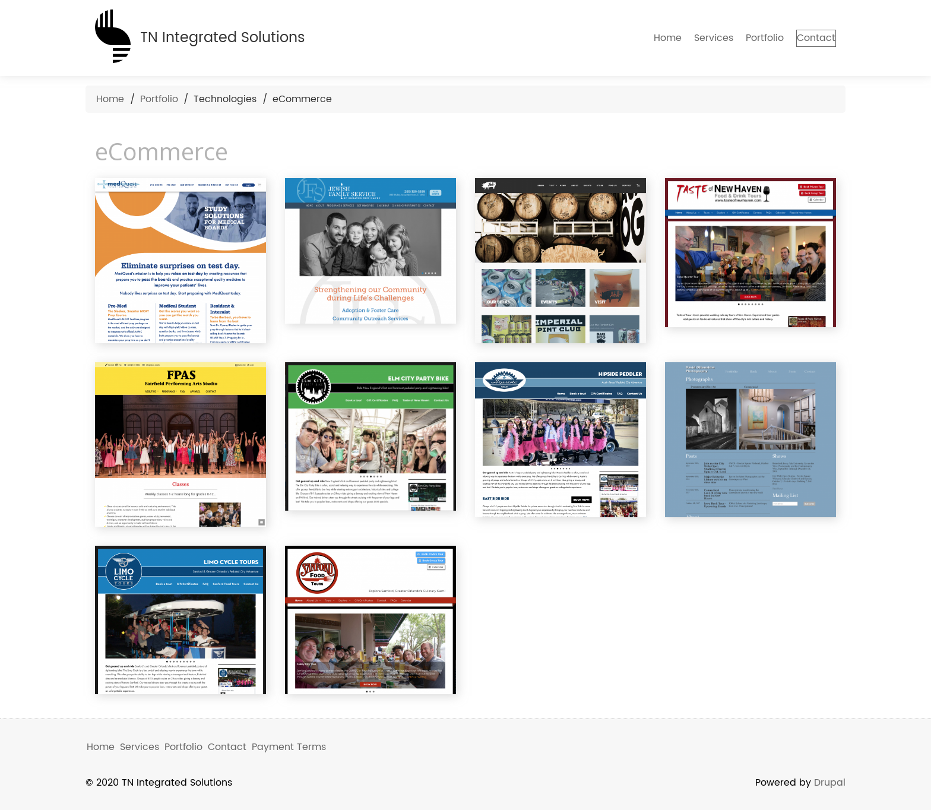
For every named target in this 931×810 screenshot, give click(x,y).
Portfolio (745, 38)
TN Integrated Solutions (222, 38)
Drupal (830, 782)
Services (693, 38)
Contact (806, 38)
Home (647, 38)
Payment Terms (289, 747)
